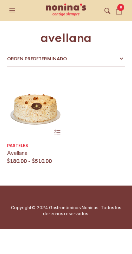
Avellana (17, 153)
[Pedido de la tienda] (66, 59)
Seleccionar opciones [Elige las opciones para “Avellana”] (57, 132)
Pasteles (17, 146)
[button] (13, 10)
